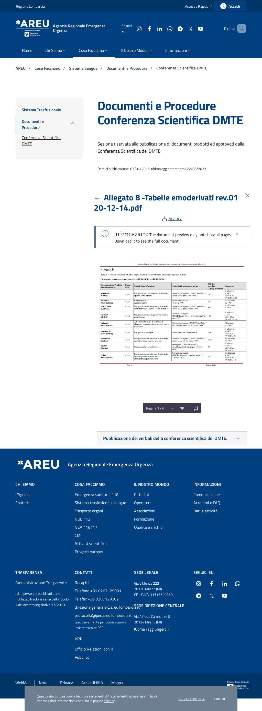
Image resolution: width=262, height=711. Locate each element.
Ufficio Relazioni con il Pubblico (94, 653)
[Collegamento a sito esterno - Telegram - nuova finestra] (173, 28)
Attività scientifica (91, 543)
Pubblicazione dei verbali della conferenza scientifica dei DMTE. (165, 438)
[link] (230, 6)
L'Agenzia (23, 494)
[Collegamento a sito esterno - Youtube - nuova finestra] (193, 28)
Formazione (144, 519)
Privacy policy (191, 699)
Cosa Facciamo (48, 68)
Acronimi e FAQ (206, 503)
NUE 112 (82, 519)
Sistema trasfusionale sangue (100, 503)
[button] (199, 6)
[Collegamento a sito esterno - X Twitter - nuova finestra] (183, 28)
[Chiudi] (237, 234)
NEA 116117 (86, 527)
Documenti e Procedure (127, 68)
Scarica (171, 218)
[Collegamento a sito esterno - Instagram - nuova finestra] (132, 28)
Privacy (109, 700)
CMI (78, 535)
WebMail (22, 683)
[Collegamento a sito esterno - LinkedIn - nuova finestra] (152, 28)
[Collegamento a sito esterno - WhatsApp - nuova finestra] (162, 28)
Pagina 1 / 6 (155, 408)
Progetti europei (89, 552)
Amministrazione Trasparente (41, 583)
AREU (21, 68)
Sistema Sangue (84, 68)
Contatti (22, 503)
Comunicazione (206, 494)
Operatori (142, 503)
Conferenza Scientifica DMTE (181, 68)
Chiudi (219, 699)
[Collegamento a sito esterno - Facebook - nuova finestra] (142, 28)
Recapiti (82, 583)
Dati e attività (205, 511)
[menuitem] (27, 50)
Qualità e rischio (148, 527)
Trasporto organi (89, 511)
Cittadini (141, 494)
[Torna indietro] (98, 197)
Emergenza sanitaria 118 (96, 494)
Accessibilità (92, 683)
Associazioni (144, 511)
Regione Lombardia (30, 6)
